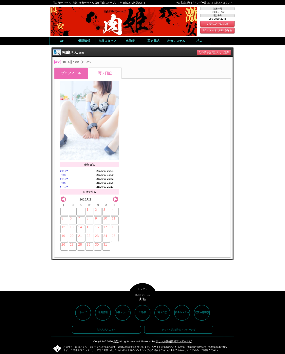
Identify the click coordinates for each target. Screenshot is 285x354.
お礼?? (64, 171)
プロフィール (71, 73)
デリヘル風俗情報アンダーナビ (174, 341)
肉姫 (116, 341)
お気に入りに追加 (217, 23)
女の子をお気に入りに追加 (214, 52)
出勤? (63, 175)
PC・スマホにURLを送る (217, 30)
